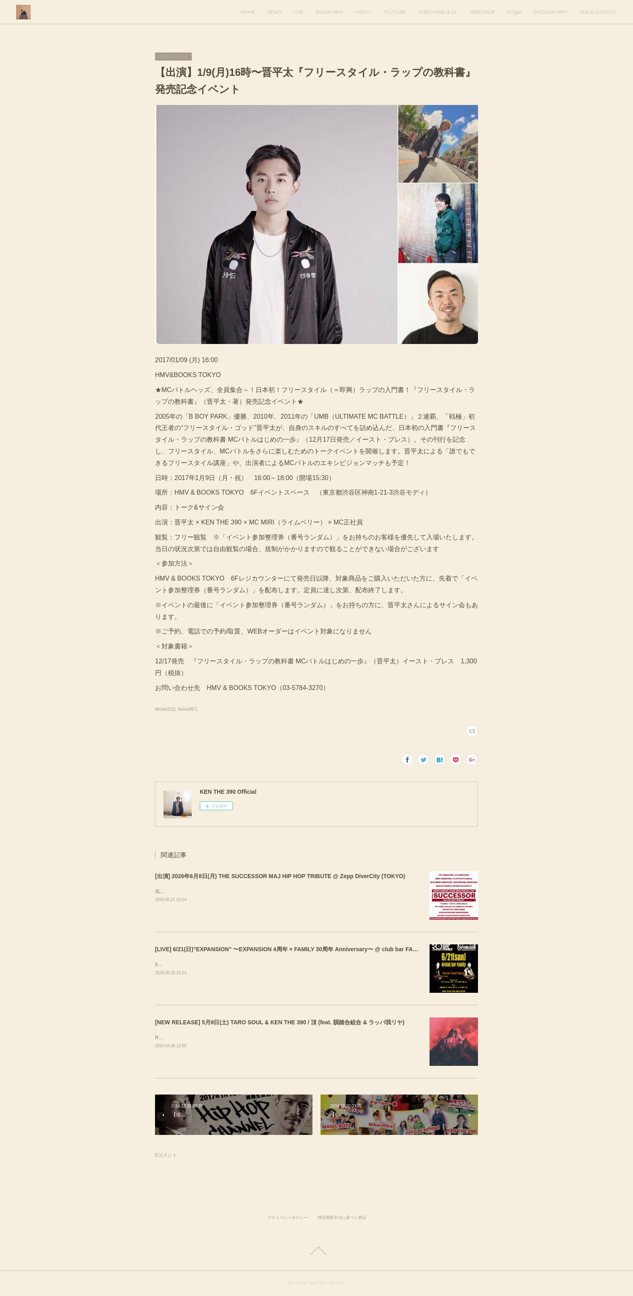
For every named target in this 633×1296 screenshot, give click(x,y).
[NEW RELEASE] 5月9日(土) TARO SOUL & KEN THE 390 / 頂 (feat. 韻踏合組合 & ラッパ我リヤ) (280, 1022)
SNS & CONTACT (598, 12)
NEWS (274, 12)
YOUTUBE (394, 12)
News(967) (187, 709)
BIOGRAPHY (330, 12)
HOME (248, 12)
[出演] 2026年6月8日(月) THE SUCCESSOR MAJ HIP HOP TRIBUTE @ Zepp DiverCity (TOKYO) (280, 876)
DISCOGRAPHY (550, 12)
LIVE (298, 12)
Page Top (316, 1250)
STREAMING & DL (438, 12)
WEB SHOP (482, 12)
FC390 (514, 12)
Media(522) (165, 709)
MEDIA (363, 12)
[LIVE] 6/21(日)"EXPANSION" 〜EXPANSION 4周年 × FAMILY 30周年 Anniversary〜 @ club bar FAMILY (290, 949)
